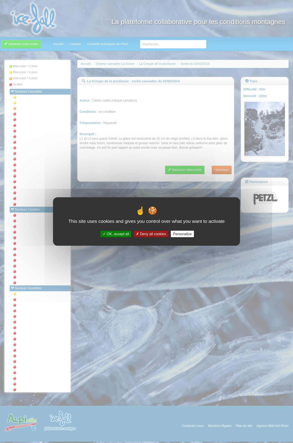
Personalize (182, 234)
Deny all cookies (151, 234)
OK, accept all (116, 234)
